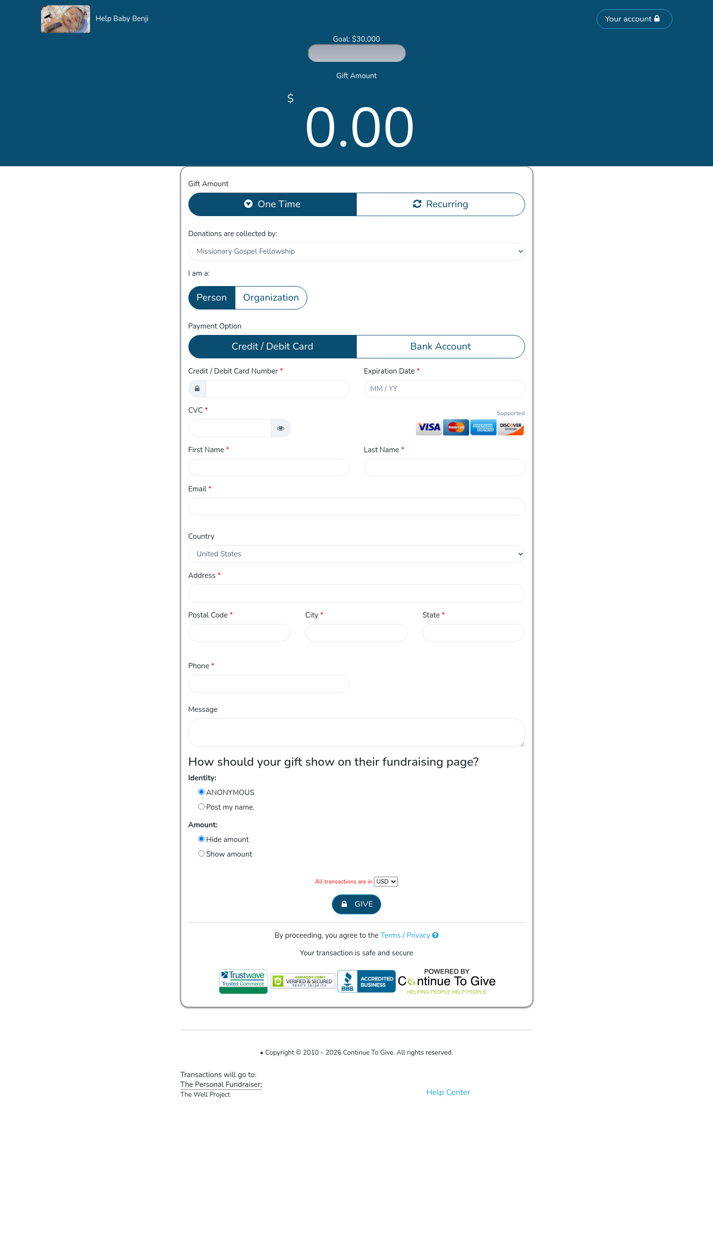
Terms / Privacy (410, 935)
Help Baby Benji (121, 18)
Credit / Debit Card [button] (272, 346)
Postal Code (210, 615)
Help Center (448, 1092)
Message (203, 709)
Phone (201, 666)
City (314, 615)
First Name (209, 450)
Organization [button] (271, 297)
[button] (281, 428)
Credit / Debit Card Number (235, 371)
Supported (511, 413)
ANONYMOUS (226, 792)
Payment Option (215, 326)
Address (204, 575)
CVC (198, 410)
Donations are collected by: (232, 234)
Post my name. (226, 807)
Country (201, 536)
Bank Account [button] (440, 346)
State (433, 615)
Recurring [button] (440, 204)
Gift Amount (208, 184)
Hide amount (223, 839)
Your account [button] (632, 18)
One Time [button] (272, 204)
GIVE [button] (356, 904)
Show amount (225, 854)
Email (200, 489)
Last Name (384, 450)
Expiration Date (392, 371)
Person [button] (212, 297)
